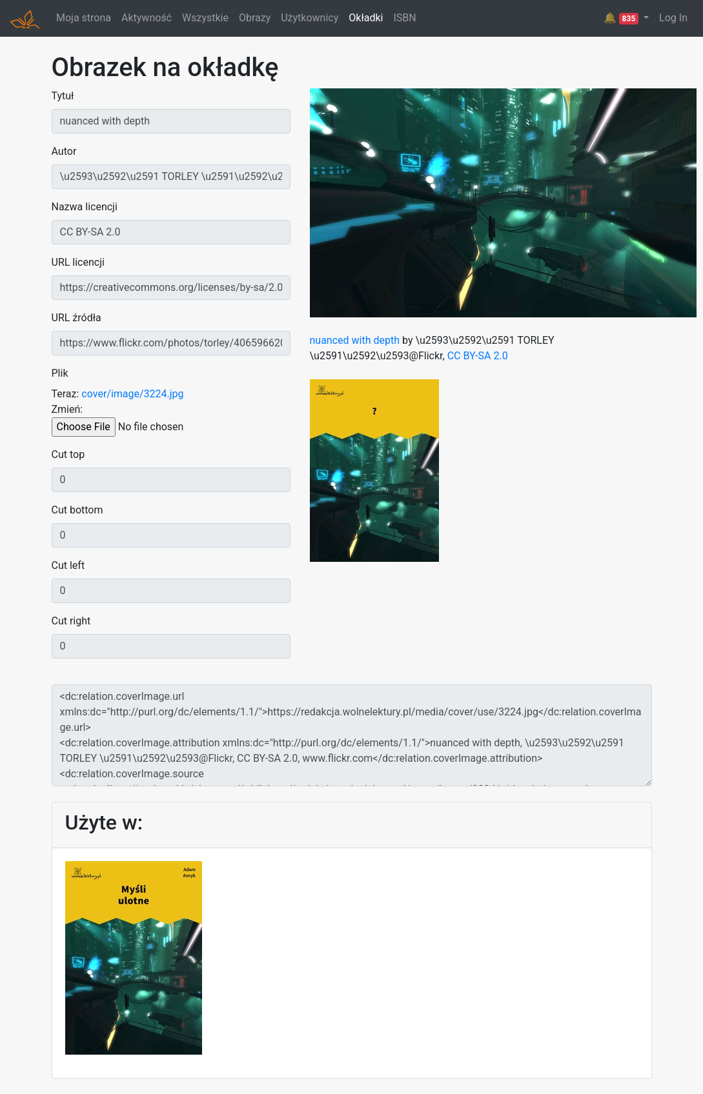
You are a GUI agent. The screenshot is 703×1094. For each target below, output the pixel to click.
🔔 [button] (622, 18)
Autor (64, 151)
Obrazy (254, 18)
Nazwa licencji (84, 207)
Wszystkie (205, 18)
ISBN (404, 18)
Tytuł (63, 96)
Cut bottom (77, 510)
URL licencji (78, 262)
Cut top (68, 454)
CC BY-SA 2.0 (477, 356)
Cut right (71, 621)
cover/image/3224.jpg (132, 394)
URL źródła (76, 318)
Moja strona (83, 18)
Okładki (366, 18)
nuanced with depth (355, 340)
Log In (673, 18)
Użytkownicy (309, 18)
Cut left (68, 565)
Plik (60, 373)
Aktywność (146, 18)
